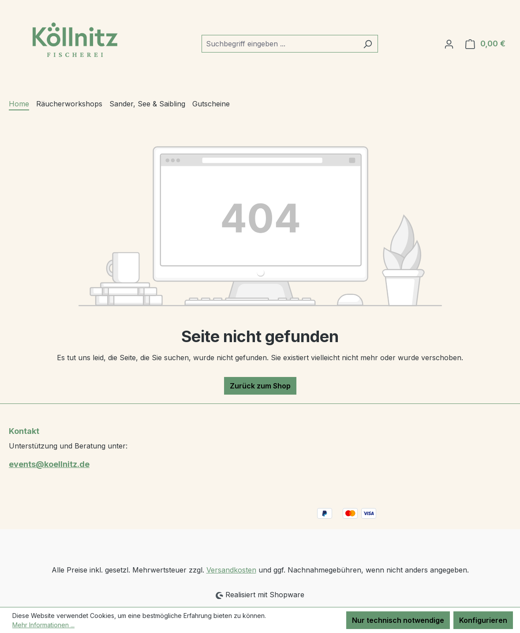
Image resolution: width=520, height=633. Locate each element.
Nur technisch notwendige (398, 620)
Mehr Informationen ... (43, 625)
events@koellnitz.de (49, 464)
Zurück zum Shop (260, 385)
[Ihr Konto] (449, 44)
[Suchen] (367, 44)
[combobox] (280, 44)
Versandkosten (231, 569)
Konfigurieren (483, 620)
